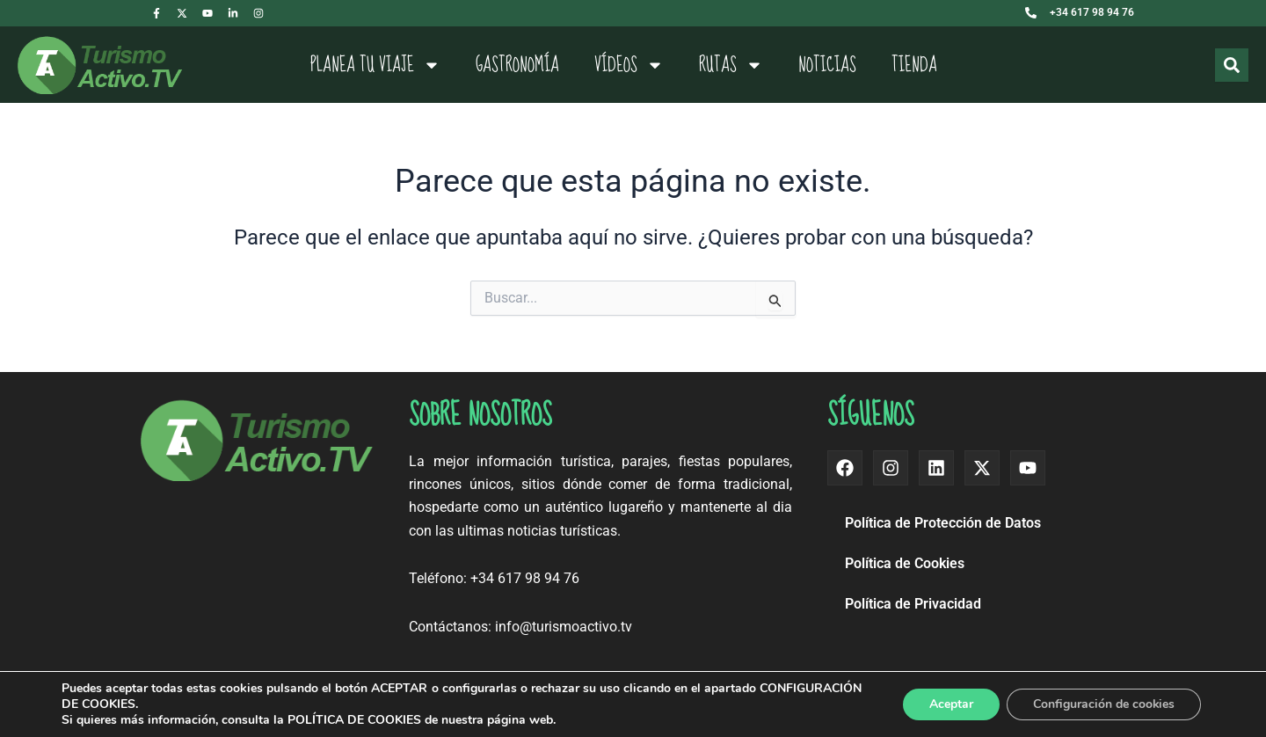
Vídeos (629, 65)
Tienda (914, 65)
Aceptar (950, 704)
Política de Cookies (904, 563)
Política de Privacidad (913, 603)
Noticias (827, 65)
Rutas (731, 65)
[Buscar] (1231, 65)
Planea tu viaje (375, 65)
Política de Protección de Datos (943, 522)
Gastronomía (517, 65)
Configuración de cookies (1103, 704)
